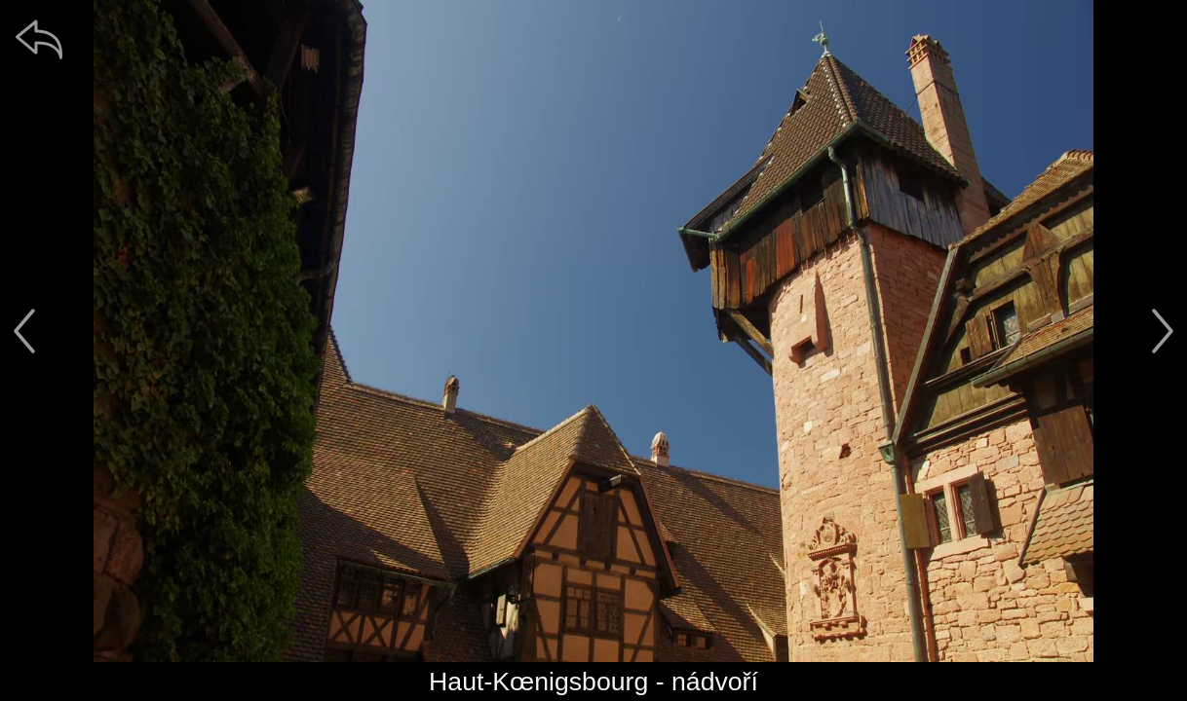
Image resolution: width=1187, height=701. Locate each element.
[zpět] (39, 39)
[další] (1162, 331)
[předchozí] (24, 331)
